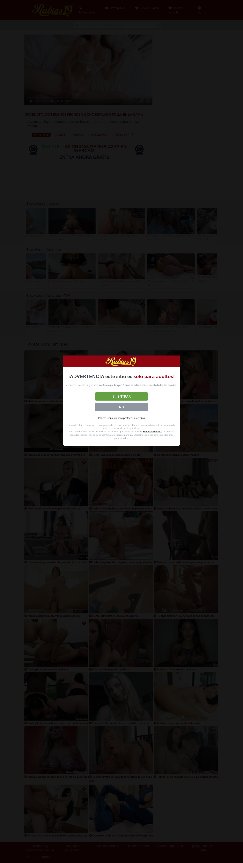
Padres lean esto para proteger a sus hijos (121, 418)
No (121, 407)
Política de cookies (152, 431)
